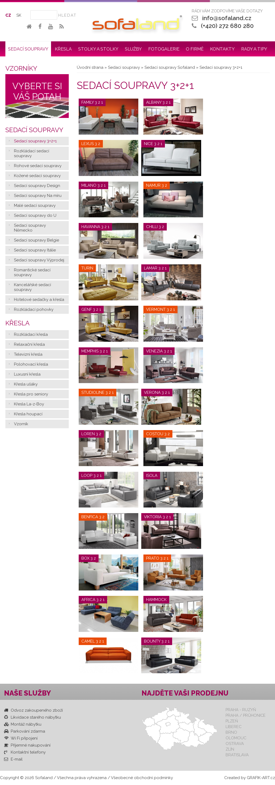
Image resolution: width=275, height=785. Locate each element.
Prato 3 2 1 (157, 558)
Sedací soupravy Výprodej (39, 260)
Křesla (63, 49)
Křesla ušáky (26, 384)
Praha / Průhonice (246, 715)
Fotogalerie (163, 49)
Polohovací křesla (31, 364)
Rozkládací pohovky (33, 309)
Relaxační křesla (29, 344)
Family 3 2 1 (92, 102)
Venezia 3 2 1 (159, 351)
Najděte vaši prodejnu (185, 693)
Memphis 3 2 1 (94, 351)
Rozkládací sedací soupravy (31, 153)
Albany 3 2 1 (158, 102)
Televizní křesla (28, 354)
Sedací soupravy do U (35, 215)
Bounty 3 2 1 (156, 641)
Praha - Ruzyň (241, 709)
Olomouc (236, 738)
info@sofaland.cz (226, 18)
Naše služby (27, 693)
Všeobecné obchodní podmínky (142, 777)
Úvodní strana (90, 67)
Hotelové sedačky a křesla (39, 299)
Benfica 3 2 (92, 516)
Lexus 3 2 (90, 143)
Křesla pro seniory (31, 394)
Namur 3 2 (156, 185)
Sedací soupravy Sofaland (169, 67)
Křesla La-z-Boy (29, 404)
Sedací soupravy (28, 49)
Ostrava (235, 743)
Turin (87, 268)
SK (18, 15)
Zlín (230, 749)
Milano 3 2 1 (93, 185)
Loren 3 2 (91, 433)
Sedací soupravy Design (37, 185)
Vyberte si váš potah (37, 91)
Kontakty (222, 49)
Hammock (156, 599)
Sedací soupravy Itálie (35, 250)
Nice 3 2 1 (153, 143)
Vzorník (21, 424)
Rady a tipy (254, 49)
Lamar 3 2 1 (155, 268)
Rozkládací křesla (31, 334)
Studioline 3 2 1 (97, 392)
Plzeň (232, 721)
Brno (231, 732)
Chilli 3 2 (155, 226)
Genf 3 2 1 (91, 309)
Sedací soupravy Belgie (36, 240)
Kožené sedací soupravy (37, 175)
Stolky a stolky (98, 49)
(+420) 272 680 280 (227, 25)
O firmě (195, 49)
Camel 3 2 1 (92, 641)
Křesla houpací (28, 414)
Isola (151, 475)
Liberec (233, 726)
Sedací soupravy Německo (30, 228)
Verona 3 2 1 (157, 392)
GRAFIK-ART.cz (261, 777)
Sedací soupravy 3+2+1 (35, 141)
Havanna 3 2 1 (95, 226)
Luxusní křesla (27, 374)
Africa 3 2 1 (92, 599)
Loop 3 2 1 (91, 475)
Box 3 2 (88, 558)
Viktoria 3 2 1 (157, 516)
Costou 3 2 (158, 433)
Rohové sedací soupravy (37, 165)
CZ (8, 15)
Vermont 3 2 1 (160, 309)
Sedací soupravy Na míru (37, 195)
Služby (133, 49)
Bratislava (237, 754)
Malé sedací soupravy (35, 205)
